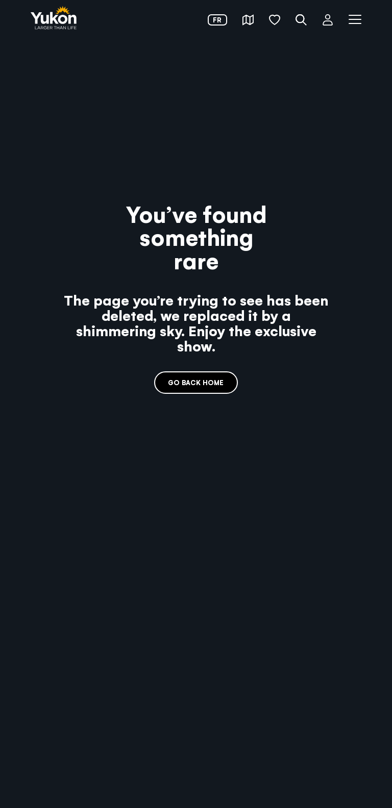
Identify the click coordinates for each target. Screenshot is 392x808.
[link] (54, 19)
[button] (248, 20)
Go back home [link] (196, 382)
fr (217, 19)
